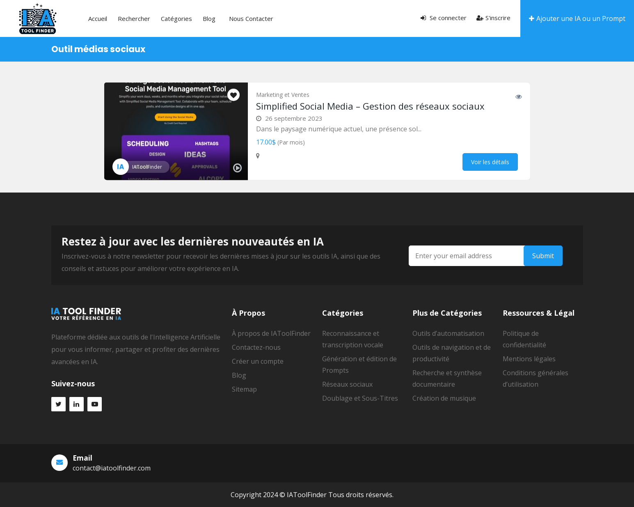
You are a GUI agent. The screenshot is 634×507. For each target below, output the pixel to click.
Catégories (176, 18)
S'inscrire (493, 18)
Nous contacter (251, 18)
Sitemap (244, 389)
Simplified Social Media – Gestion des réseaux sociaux (370, 106)
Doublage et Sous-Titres (360, 398)
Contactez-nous (256, 347)
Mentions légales (529, 358)
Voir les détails (490, 162)
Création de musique (444, 398)
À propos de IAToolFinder (271, 333)
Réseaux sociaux (347, 384)
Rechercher (134, 18)
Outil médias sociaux (98, 49)
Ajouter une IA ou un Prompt (577, 18)
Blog (209, 18)
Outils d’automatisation (448, 333)
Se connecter (444, 18)
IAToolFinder (147, 166)
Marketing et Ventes (282, 95)
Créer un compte (258, 361)
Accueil (97, 18)
